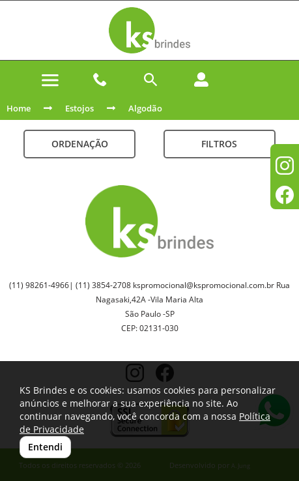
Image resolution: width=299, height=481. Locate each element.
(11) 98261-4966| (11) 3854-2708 (70, 285)
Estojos (79, 108)
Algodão (145, 108)
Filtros (219, 144)
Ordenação (79, 144)
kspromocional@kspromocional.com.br (203, 285)
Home (19, 108)
